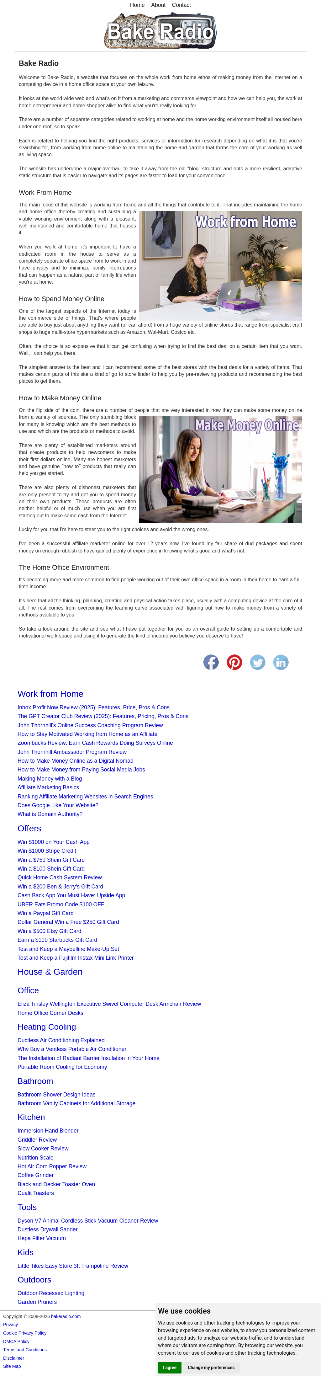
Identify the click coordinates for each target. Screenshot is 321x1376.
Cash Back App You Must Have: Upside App (71, 895)
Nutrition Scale (35, 1158)
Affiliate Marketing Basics (48, 787)
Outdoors (34, 1279)
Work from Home (50, 694)
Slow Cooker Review (43, 1148)
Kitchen (31, 1117)
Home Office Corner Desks (50, 1013)
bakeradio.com (66, 1316)
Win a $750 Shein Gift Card (51, 860)
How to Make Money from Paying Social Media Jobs (81, 769)
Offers (29, 828)
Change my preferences (211, 1367)
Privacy (10, 1324)
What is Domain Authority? (50, 814)
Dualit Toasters (36, 1193)
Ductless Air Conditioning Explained (61, 1040)
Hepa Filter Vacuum (42, 1238)
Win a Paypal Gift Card (46, 913)
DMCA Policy (16, 1341)
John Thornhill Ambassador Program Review (72, 752)
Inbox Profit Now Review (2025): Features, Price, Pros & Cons (94, 707)
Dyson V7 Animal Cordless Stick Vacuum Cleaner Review (88, 1221)
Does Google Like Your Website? (58, 805)
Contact (181, 5)
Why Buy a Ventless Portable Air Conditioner (72, 1049)
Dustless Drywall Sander (48, 1229)
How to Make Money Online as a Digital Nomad (76, 761)
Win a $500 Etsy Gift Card (49, 931)
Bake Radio (39, 63)
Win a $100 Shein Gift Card (51, 869)
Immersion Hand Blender (48, 1131)
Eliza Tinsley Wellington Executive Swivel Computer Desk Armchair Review (109, 1004)
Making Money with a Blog (50, 779)
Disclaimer (13, 1358)
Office (28, 990)
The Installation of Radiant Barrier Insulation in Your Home (89, 1058)
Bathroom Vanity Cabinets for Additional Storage (76, 1103)
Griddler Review (37, 1140)
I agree (169, 1367)
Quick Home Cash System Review (60, 877)
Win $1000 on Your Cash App (54, 842)
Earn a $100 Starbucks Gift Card (57, 940)
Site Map (12, 1366)
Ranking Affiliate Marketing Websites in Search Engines (85, 796)
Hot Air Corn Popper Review (52, 1166)
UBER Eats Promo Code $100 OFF (61, 904)
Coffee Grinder (36, 1175)
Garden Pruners (37, 1302)
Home (137, 5)
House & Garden (50, 972)
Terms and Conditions (25, 1349)
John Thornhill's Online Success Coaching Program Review (90, 725)
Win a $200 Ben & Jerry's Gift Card (60, 886)
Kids (26, 1252)
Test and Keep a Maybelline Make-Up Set (68, 949)
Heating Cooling (47, 1027)
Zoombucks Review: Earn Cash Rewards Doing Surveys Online (95, 743)
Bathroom (35, 1081)
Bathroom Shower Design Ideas (56, 1094)
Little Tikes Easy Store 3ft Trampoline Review (73, 1266)
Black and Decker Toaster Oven (56, 1184)
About (158, 5)
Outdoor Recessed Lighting (51, 1293)
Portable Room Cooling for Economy (62, 1067)
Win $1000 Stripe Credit (47, 851)
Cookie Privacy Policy (24, 1333)
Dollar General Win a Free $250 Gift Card (68, 922)
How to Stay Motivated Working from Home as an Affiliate (87, 734)
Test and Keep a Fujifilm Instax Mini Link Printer (76, 958)
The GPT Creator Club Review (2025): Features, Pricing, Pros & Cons (103, 716)
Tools (27, 1207)
